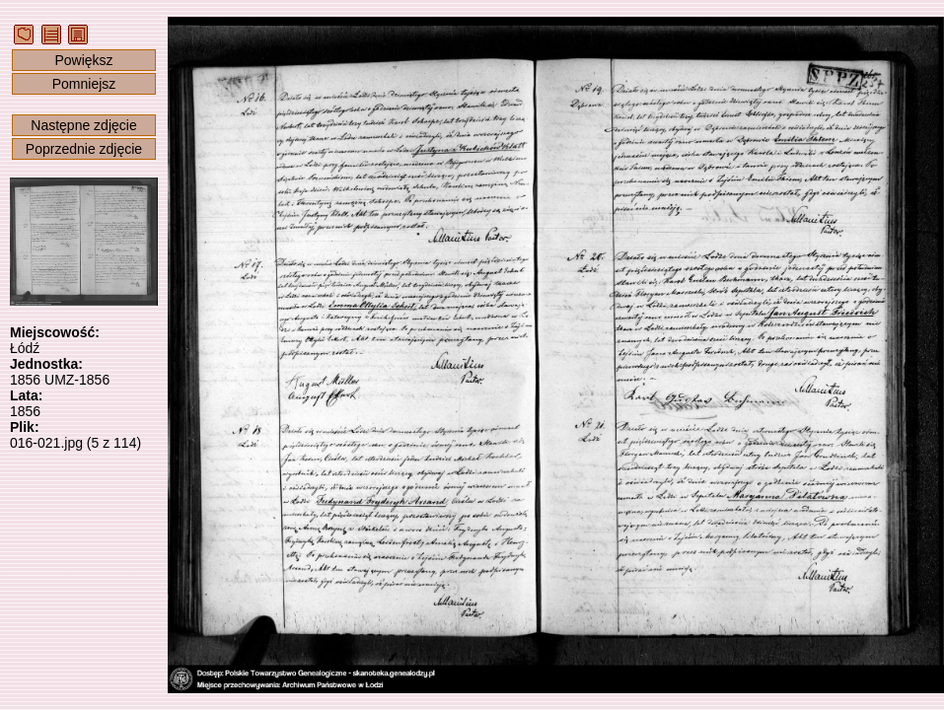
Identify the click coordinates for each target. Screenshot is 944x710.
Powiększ (83, 60)
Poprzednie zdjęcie (84, 149)
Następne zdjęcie (83, 125)
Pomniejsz (84, 84)
